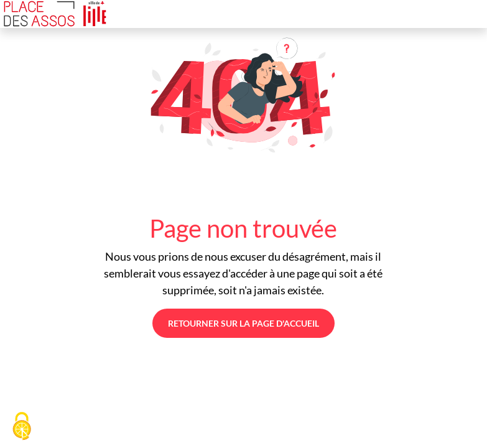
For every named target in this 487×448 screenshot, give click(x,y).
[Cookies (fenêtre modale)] (22, 427)
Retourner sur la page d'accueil (243, 323)
